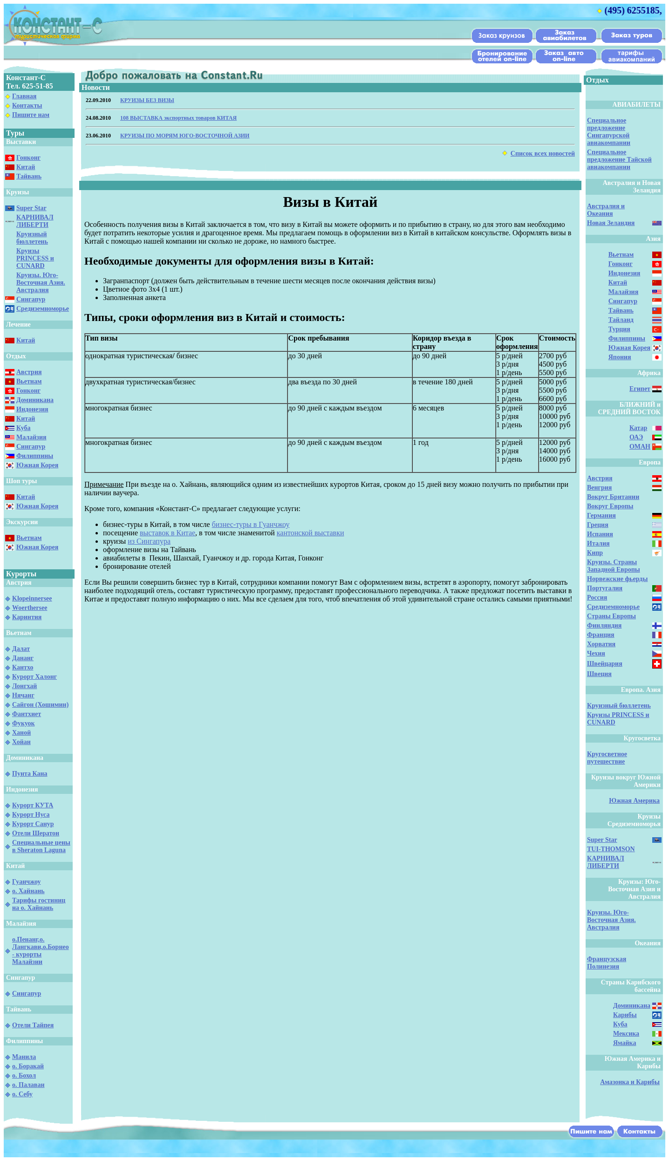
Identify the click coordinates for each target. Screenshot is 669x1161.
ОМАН (639, 446)
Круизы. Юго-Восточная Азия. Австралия (40, 283)
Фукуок (23, 723)
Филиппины (34, 455)
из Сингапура (149, 541)
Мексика (626, 1033)
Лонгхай (24, 686)
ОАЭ (636, 437)
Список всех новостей (543, 153)
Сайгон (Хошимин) (40, 704)
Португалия (604, 588)
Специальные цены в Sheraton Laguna (41, 846)
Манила (24, 1056)
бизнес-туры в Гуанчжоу (251, 524)
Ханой (21, 732)
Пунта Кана (30, 773)
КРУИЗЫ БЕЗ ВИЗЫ (147, 100)
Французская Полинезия (606, 963)
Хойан (21, 741)
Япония (619, 357)
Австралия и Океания (606, 210)
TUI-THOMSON (611, 849)
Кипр (595, 552)
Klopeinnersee (32, 598)
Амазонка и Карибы (630, 1082)
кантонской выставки (310, 533)
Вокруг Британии (613, 496)
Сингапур (30, 299)
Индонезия (32, 409)
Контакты (27, 105)
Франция (600, 634)
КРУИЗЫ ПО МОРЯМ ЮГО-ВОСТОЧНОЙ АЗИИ (184, 135)
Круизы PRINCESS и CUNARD (35, 258)
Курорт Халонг (34, 676)
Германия (601, 515)
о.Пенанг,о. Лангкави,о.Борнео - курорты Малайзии (40, 950)
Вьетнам (28, 381)
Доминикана (35, 399)
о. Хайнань (28, 891)
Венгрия (599, 487)
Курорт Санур (33, 823)
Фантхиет (26, 713)
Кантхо (22, 667)
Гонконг (28, 157)
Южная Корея (37, 465)
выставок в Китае (167, 533)
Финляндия (604, 625)
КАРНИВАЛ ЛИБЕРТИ (35, 221)
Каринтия (26, 617)
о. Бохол (24, 1075)
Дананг (23, 658)
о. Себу (22, 1094)
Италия (598, 543)
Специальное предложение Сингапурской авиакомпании (608, 131)
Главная (24, 96)
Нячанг (23, 695)
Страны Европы (611, 616)
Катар (638, 427)
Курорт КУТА (32, 805)
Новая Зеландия (611, 222)
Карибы (625, 1014)
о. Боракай (28, 1066)
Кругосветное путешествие (607, 758)
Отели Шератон (35, 833)
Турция (619, 329)
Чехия (596, 653)
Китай (25, 167)
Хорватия (601, 644)
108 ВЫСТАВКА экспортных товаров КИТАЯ (178, 118)
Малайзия (31, 437)
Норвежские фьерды (617, 578)
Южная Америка (634, 800)
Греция (597, 524)
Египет (639, 388)
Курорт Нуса (30, 814)
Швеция (599, 673)
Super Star (31, 208)
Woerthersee (29, 607)
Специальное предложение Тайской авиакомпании (619, 160)
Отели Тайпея (33, 1025)
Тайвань (28, 176)
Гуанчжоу (26, 881)
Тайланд (621, 319)
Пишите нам (30, 114)
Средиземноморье (42, 308)
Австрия (29, 372)
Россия (597, 597)
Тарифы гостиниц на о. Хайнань (38, 904)
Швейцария (604, 663)
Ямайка (624, 1042)
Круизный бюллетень (32, 238)
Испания (600, 534)
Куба (23, 427)
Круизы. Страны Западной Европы (613, 566)
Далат (21, 648)
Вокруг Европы (610, 506)
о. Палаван (28, 1084)
